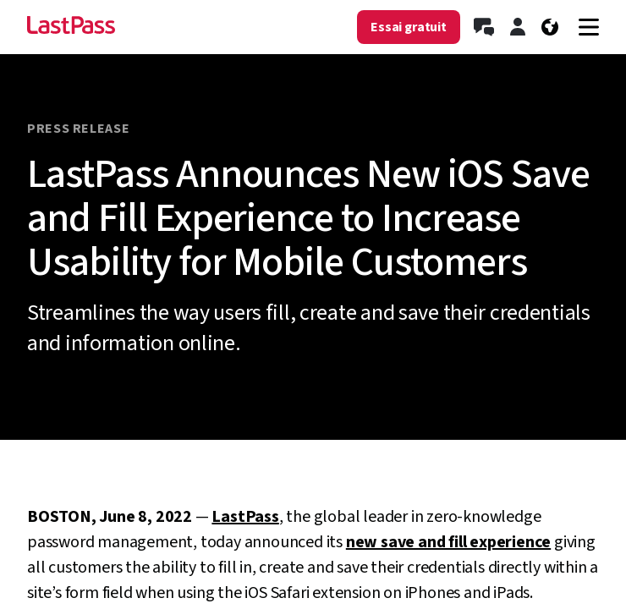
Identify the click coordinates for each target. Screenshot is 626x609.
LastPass (244, 517)
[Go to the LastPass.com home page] (71, 27)
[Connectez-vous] (518, 27)
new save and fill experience (448, 542)
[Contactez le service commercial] (484, 27)
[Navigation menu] (589, 27)
